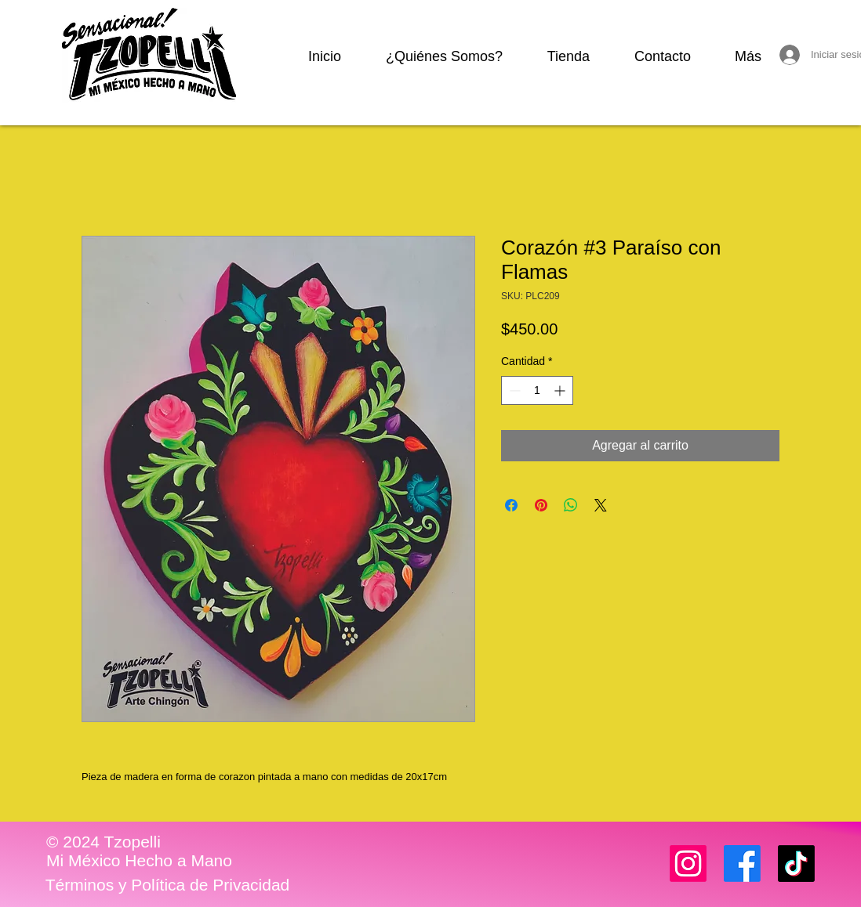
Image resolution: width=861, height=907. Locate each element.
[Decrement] (513, 390)
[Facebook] (742, 863)
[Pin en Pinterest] (541, 505)
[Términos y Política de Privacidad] (167, 885)
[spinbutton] (537, 390)
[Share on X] (600, 505)
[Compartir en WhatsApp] (570, 505)
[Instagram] (688, 863)
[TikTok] (796, 863)
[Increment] (561, 390)
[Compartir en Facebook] (511, 505)
